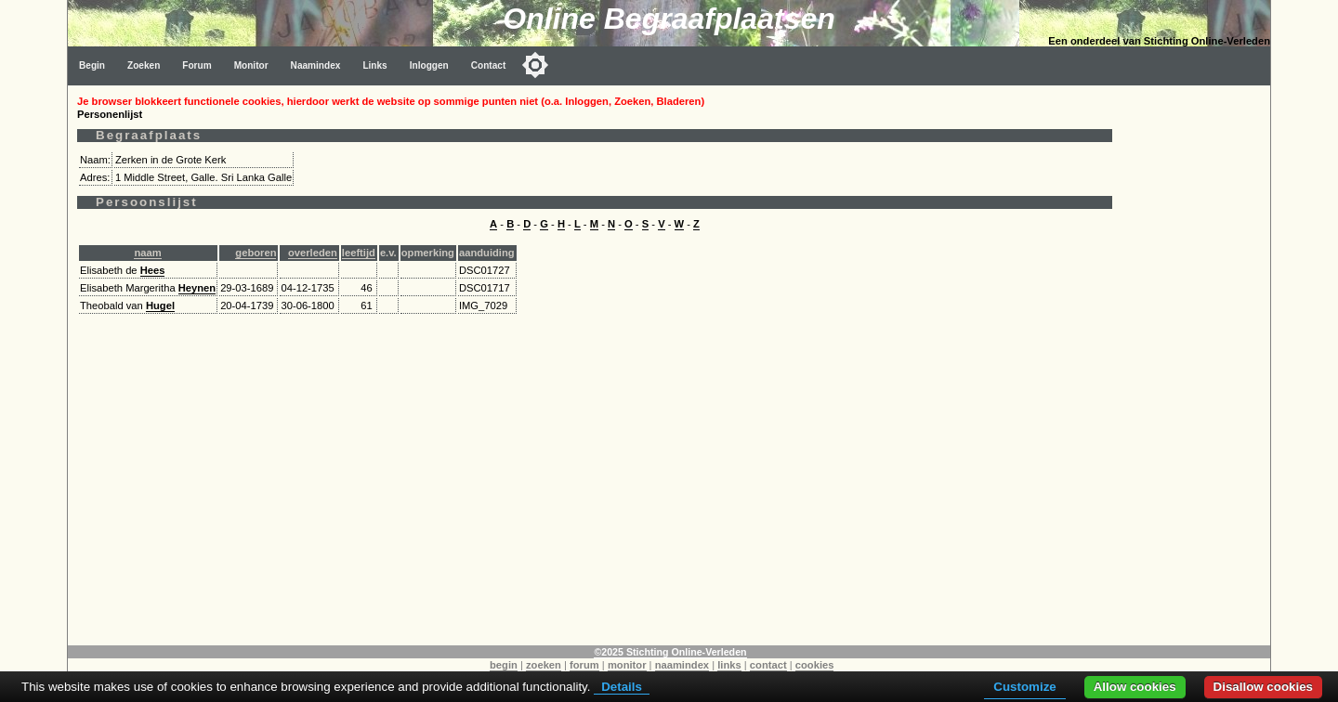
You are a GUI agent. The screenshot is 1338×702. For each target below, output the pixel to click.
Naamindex (316, 65)
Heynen (197, 287)
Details (621, 687)
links (729, 664)
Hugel (160, 305)
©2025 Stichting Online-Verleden (670, 651)
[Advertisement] (1196, 364)
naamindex (682, 664)
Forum (196, 65)
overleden (312, 252)
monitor (627, 664)
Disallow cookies (1263, 687)
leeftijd (358, 252)
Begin (92, 65)
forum (584, 664)
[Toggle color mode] (535, 65)
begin (504, 664)
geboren (255, 252)
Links (374, 65)
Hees (152, 270)
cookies (814, 664)
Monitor (251, 65)
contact (768, 664)
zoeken (543, 664)
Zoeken (143, 65)
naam (147, 252)
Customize (1024, 687)
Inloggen (429, 65)
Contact (488, 65)
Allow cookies (1135, 687)
